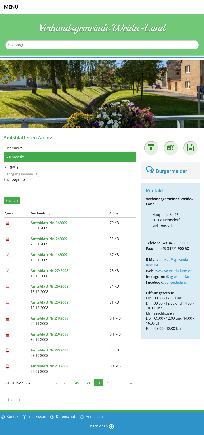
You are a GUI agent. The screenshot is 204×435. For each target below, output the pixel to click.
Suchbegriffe (14, 179)
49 (77, 383)
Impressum (37, 416)
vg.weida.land (176, 282)
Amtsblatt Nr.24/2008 (49, 318)
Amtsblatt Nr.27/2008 (49, 270)
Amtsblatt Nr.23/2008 (49, 334)
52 (109, 383)
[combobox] (21, 174)
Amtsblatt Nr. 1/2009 (49, 254)
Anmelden (94, 416)
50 (88, 383)
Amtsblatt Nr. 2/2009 (49, 238)
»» (131, 383)
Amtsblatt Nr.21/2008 (49, 366)
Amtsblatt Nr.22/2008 (49, 350)
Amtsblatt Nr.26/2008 (49, 286)
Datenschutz (66, 416)
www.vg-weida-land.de (173, 270)
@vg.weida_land (179, 276)
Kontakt (13, 416)
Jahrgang (11, 166)
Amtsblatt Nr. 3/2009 (49, 222)
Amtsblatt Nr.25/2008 (49, 302)
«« (55, 383)
